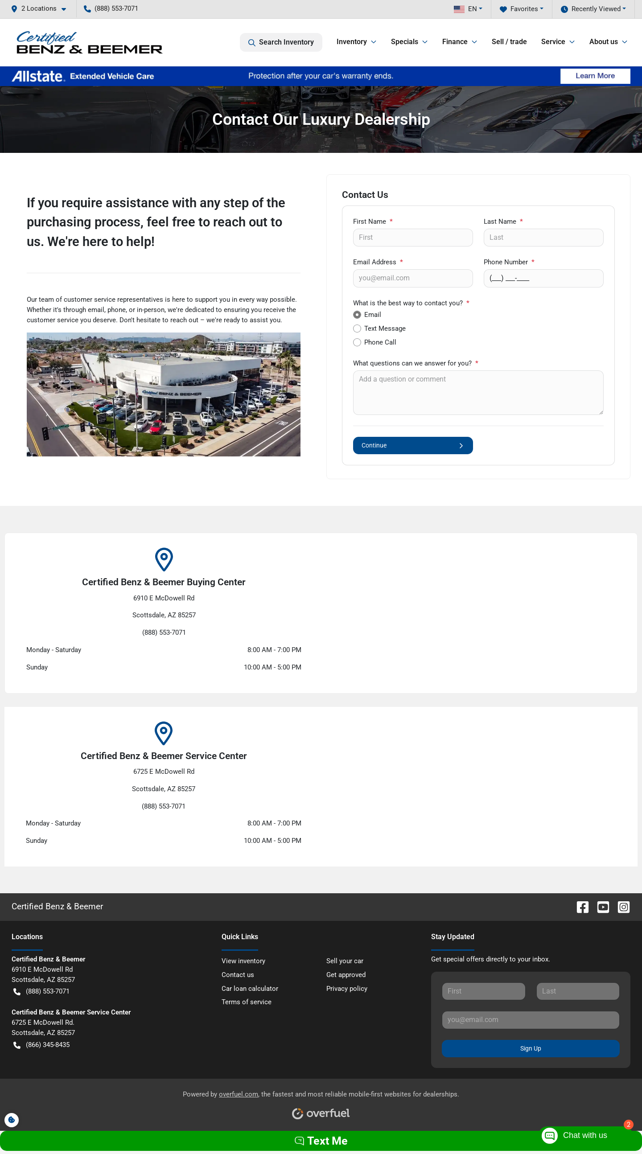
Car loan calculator (250, 989)
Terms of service (247, 1002)
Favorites (519, 9)
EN (465, 9)
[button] (42, 8)
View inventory (243, 961)
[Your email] (413, 278)
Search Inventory (281, 42)
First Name (373, 222)
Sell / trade (509, 41)
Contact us (238, 975)
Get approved (346, 975)
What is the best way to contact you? (411, 303)
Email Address (378, 262)
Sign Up (530, 1048)
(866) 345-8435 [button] (41, 1045)
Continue (413, 445)
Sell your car (344, 961)
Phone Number (509, 262)
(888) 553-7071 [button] (111, 8)
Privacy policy (346, 989)
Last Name (503, 222)
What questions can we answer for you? (415, 363)
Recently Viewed (591, 9)
